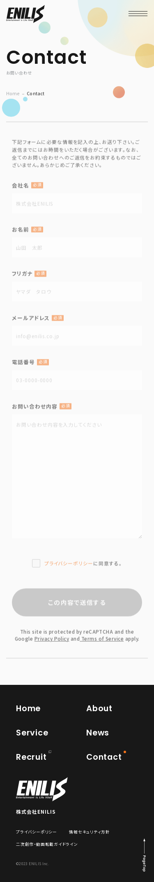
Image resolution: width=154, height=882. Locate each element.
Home (13, 96)
